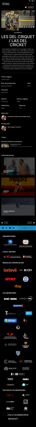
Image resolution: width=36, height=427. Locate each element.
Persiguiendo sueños (15, 144)
